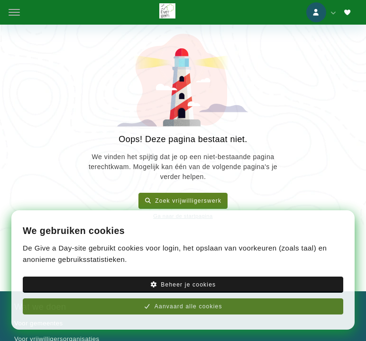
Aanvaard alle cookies (183, 306)
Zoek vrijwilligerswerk (183, 200)
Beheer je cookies (183, 284)
